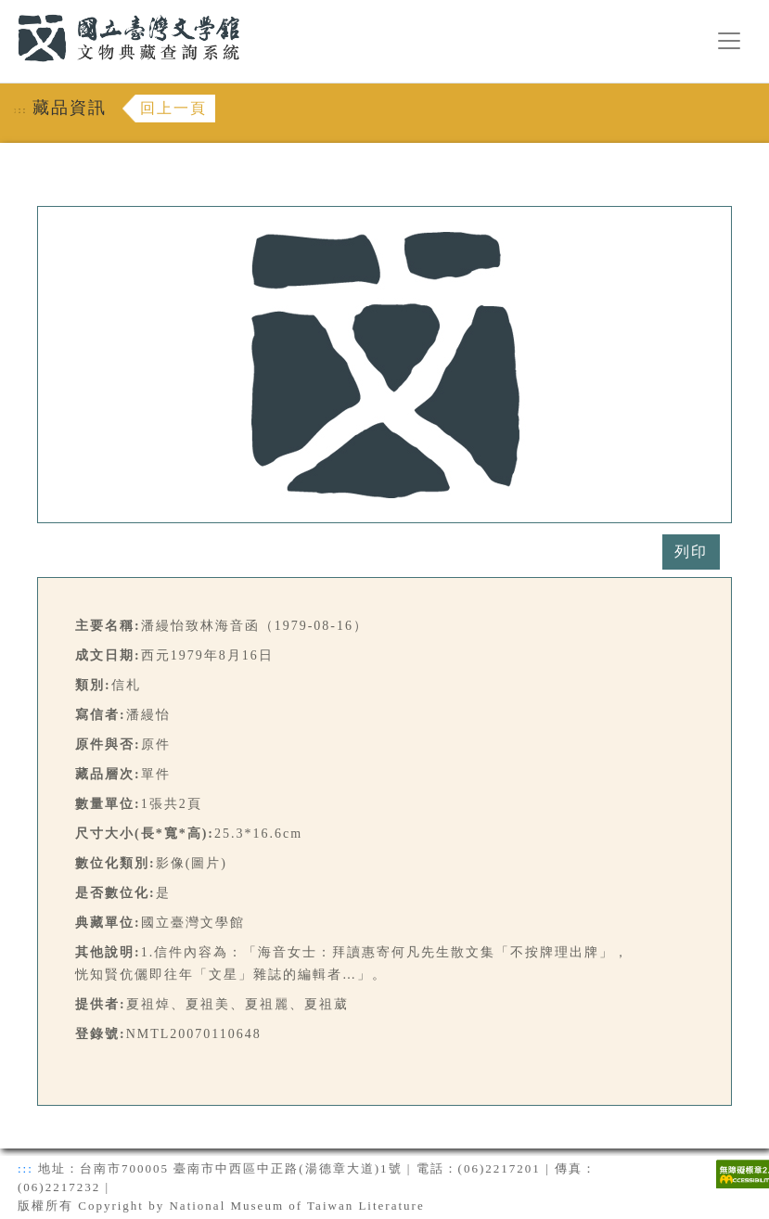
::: (6, 11)
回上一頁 (173, 108)
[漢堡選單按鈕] (729, 40)
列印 (691, 551)
